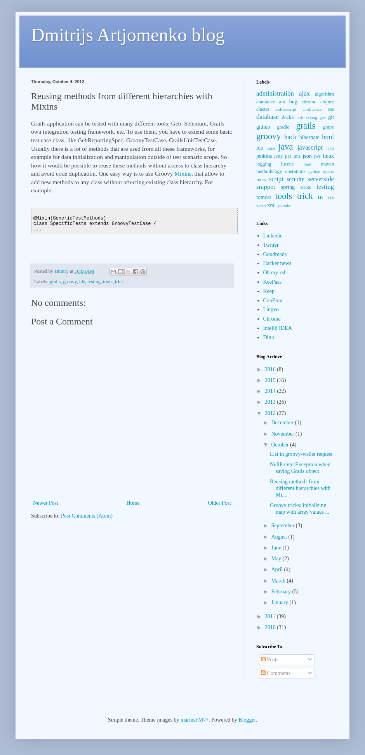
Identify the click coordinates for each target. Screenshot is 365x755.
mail (307, 164)
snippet (265, 186)
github (263, 127)
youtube (284, 205)
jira (288, 156)
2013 (271, 402)
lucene (287, 164)
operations (295, 171)
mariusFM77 (195, 720)
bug (293, 102)
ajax (304, 93)
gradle (283, 127)
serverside (321, 179)
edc (301, 117)
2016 (271, 369)
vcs (330, 197)
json (306, 156)
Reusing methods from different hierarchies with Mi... (300, 488)
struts (306, 187)
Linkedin (273, 236)
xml (272, 205)
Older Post (219, 503)
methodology (269, 171)
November (283, 434)
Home (133, 503)
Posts (269, 660)
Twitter (271, 245)
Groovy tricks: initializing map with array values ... (299, 508)
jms (297, 156)
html (328, 137)
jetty (278, 156)
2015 (271, 380)
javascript (310, 147)
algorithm (324, 94)
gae (323, 117)
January (280, 602)
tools (108, 281)
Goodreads (275, 254)
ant (282, 102)
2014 (271, 391)
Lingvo (271, 309)
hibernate (309, 137)
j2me (270, 148)
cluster (262, 109)
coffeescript (286, 109)
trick (119, 281)
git (331, 117)
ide (82, 281)
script (276, 179)
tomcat (263, 197)
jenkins (264, 156)
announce (265, 102)
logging (263, 164)
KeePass (272, 282)
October (280, 445)
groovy (70, 281)
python (314, 171)
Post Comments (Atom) (87, 516)
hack (290, 137)
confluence (312, 109)
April (277, 569)
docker (288, 117)
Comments (275, 673)
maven (327, 164)
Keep (269, 291)
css (331, 109)
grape (328, 127)
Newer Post (45, 503)
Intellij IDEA (277, 328)
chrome (309, 102)
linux (328, 156)
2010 (271, 627)
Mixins (182, 173)
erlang (311, 117)
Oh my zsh (275, 272)
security (295, 179)
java (285, 147)
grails (55, 281)
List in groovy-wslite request (301, 454)
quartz (328, 171)
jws (317, 156)
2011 (271, 616)
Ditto (269, 337)
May (276, 558)
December (283, 422)
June (276, 548)
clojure (327, 102)
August (279, 537)
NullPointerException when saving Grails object (300, 468)
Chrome (272, 319)
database (267, 116)
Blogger (246, 720)
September (283, 525)
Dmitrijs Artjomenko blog (128, 34)
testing (94, 281)
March (279, 581)
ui (320, 197)
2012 (271, 413)
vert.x (261, 205)
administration (275, 93)
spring (288, 187)
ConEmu (273, 300)
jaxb (330, 148)
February (281, 592)
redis (261, 179)
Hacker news (277, 263)
